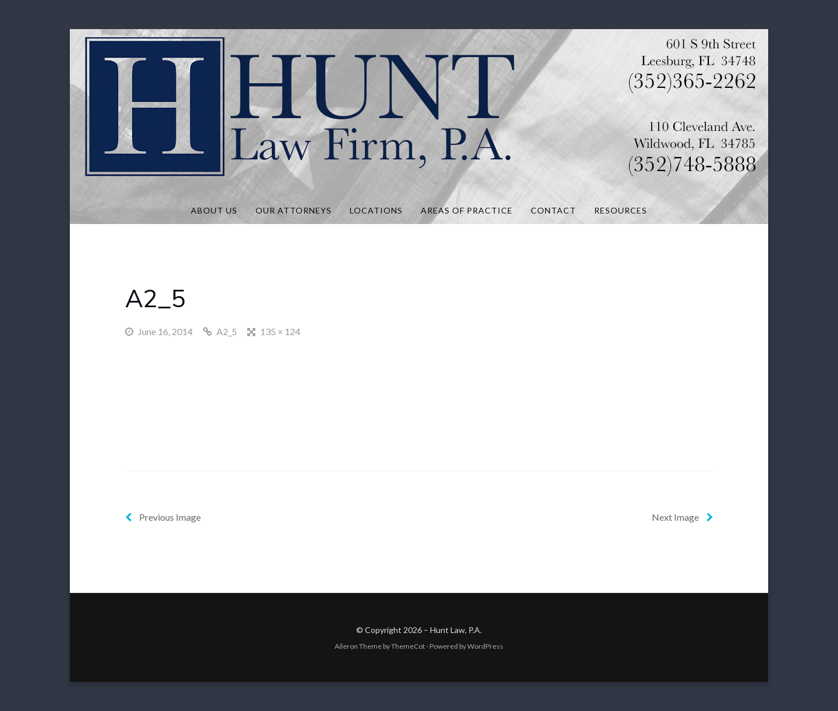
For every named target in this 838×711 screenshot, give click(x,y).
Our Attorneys (293, 210)
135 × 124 (280, 331)
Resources (620, 210)
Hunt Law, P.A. (456, 630)
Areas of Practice (467, 210)
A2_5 (226, 331)
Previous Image (163, 516)
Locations (376, 210)
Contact (553, 210)
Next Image (682, 516)
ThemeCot (408, 646)
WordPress (485, 646)
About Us (214, 210)
